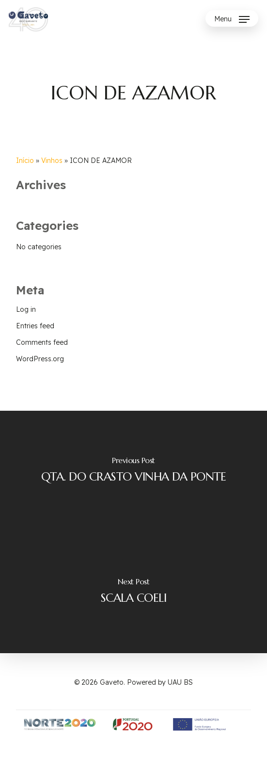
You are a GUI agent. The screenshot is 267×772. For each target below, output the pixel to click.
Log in (26, 309)
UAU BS (180, 682)
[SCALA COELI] (133, 592)
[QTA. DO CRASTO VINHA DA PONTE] (133, 471)
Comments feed (42, 342)
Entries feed (35, 326)
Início (25, 160)
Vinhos (52, 160)
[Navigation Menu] (231, 19)
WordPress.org (40, 358)
